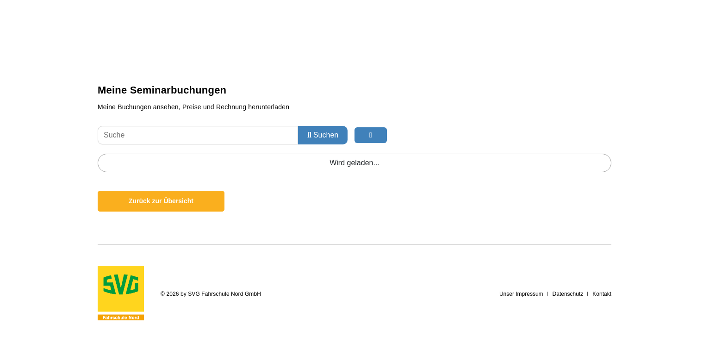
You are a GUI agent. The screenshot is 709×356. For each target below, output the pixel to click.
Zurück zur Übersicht (161, 201)
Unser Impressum (521, 294)
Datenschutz (568, 294)
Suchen (322, 135)
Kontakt (601, 294)
